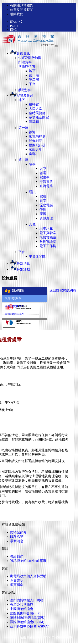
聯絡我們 (16, 14)
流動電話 (46, 205)
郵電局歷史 (37, 136)
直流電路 (46, 186)
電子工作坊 (48, 246)
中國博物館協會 (21, 609)
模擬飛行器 (37, 145)
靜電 (43, 173)
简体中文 (16, 21)
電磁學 (45, 177)
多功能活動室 (39, 117)
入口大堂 (35, 108)
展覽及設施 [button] (21, 95)
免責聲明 (16, 580)
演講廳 (34, 121)
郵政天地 (35, 149)
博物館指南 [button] (26, 66)
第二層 (34, 79)
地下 (32, 71)
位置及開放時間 (21, 9)
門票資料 (25, 62)
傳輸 (43, 209)
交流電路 (46, 181)
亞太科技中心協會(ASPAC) (29, 626)
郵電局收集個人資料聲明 (28, 576)
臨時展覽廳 (37, 113)
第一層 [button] (23, 127)
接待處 (34, 104)
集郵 (32, 154)
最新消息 (20, 263)
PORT (14, 26)
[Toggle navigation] (56, 46)
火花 (43, 168)
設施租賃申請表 (14, 314)
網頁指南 (16, 585)
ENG (13, 29)
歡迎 (32, 132)
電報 (43, 196)
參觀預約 (25, 90)
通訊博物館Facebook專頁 (28, 560)
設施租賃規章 (13, 298)
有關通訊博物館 (21, 5)
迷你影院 (35, 141)
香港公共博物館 (21, 604)
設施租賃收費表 (14, 306)
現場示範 (46, 228)
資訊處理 (46, 218)
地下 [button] (21, 100)
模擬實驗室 (48, 237)
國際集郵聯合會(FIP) (25, 613)
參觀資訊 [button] (20, 53)
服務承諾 (16, 536)
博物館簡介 (18, 532)
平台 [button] (21, 252)
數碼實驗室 (48, 241)
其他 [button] (32, 224)
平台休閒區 (37, 256)
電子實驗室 (48, 233)
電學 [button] (32, 164)
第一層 (34, 75)
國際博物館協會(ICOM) (27, 622)
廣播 (43, 214)
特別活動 (20, 269)
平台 (32, 84)
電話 (43, 201)
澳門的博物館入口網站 (26, 600)
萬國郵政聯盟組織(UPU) (28, 617)
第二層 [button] (23, 160)
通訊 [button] (32, 192)
